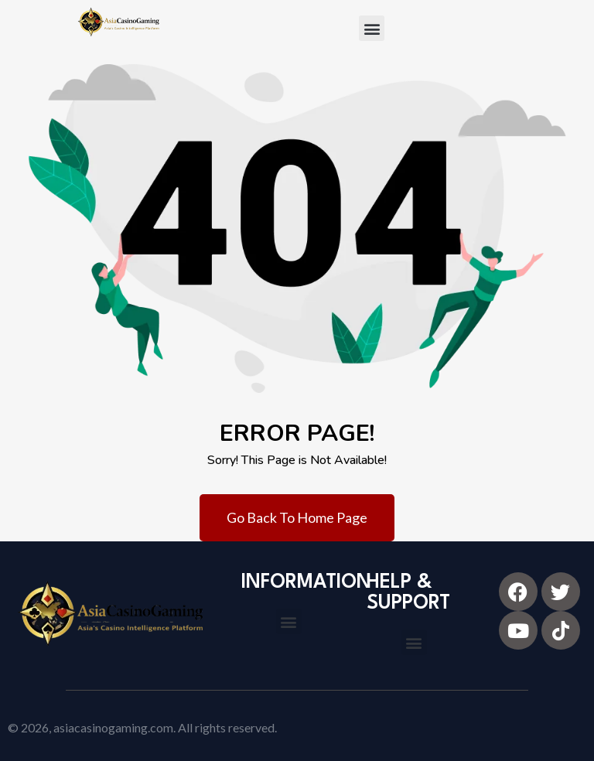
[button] (371, 28)
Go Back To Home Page (297, 517)
